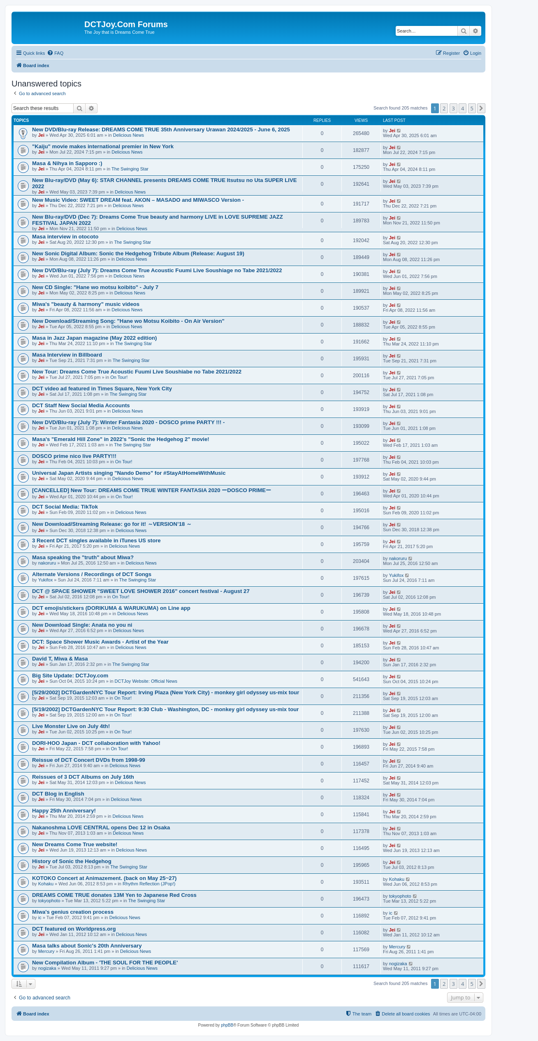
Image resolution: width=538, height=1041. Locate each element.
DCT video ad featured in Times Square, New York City (102, 388)
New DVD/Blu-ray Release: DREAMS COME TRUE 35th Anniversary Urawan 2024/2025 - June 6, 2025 (161, 129)
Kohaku (45, 883)
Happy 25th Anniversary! (64, 811)
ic (40, 917)
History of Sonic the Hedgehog (71, 861)
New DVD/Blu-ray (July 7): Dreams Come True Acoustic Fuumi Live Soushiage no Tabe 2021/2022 (157, 270)
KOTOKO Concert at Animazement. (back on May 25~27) (104, 878)
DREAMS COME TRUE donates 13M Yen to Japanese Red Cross (114, 895)
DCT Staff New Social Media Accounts (81, 405)
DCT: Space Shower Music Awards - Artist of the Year (100, 642)
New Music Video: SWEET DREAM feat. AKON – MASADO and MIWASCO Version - (138, 200)
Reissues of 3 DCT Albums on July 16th (83, 777)
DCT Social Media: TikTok (65, 507)
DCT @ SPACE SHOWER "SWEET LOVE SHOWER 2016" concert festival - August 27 (141, 591)
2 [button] (444, 108)
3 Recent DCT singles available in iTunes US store (96, 540)
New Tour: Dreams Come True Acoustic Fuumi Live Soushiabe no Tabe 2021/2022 (136, 372)
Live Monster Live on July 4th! (71, 726)
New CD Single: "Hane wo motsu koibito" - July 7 (95, 287)
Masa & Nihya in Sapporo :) (67, 163)
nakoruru (47, 562)
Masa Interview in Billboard (67, 355)
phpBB (227, 1025)
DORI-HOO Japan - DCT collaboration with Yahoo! (96, 743)
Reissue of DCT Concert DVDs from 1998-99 (88, 760)
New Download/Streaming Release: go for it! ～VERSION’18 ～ (112, 524)
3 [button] (453, 108)
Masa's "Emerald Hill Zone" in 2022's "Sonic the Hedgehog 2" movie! (120, 439)
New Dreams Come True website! (74, 844)
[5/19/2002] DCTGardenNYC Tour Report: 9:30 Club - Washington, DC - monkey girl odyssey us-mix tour (165, 709)
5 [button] (472, 108)
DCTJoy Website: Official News (146, 681)
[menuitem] (55, 53)
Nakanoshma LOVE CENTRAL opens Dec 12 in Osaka (101, 827)
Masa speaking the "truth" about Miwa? (83, 557)
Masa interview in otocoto (65, 236)
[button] (481, 108)
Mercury (46, 951)
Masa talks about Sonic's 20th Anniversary (87, 946)
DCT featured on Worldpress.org (74, 929)
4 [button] (462, 108)
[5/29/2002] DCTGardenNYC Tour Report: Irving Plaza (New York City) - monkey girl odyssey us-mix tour (165, 692)
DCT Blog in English (58, 794)
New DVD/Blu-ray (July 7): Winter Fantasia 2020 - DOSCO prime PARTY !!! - (128, 422)
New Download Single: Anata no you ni (82, 625)
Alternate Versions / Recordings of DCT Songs (91, 574)
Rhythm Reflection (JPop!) (149, 883)
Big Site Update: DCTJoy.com (70, 675)
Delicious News (128, 135)
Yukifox (45, 579)
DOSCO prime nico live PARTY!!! (74, 456)
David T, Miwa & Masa (60, 659)
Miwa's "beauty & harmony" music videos (85, 304)
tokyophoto (49, 900)
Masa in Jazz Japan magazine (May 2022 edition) (94, 338)
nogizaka (47, 968)
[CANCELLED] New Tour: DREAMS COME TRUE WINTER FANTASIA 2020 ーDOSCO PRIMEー (151, 490)
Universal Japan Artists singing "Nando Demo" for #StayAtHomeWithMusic (129, 473)
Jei (41, 135)
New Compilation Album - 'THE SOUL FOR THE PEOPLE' (105, 962)
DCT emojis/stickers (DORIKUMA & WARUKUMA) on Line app (111, 608)
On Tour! (119, 377)
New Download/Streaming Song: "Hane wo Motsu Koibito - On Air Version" (128, 321)
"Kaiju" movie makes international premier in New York (103, 146)
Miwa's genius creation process (73, 912)
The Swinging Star (129, 168)
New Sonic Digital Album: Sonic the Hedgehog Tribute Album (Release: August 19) (138, 253)
